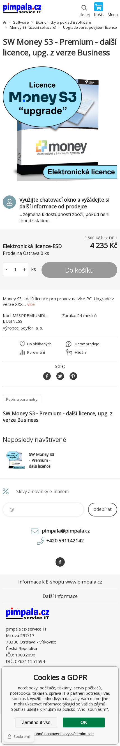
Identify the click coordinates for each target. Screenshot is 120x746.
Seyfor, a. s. (32, 328)
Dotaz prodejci (87, 343)
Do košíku (79, 270)
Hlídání (81, 352)
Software (21, 22)
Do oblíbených (39, 343)
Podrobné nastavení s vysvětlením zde (60, 734)
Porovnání (36, 352)
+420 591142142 (65, 540)
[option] (60, 123)
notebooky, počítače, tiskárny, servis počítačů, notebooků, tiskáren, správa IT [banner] (22, 10)
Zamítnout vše (36, 722)
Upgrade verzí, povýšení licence (90, 27)
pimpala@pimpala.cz (66, 530)
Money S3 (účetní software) (33, 27)
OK (83, 722)
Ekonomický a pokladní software (63, 22)
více (31, 304)
